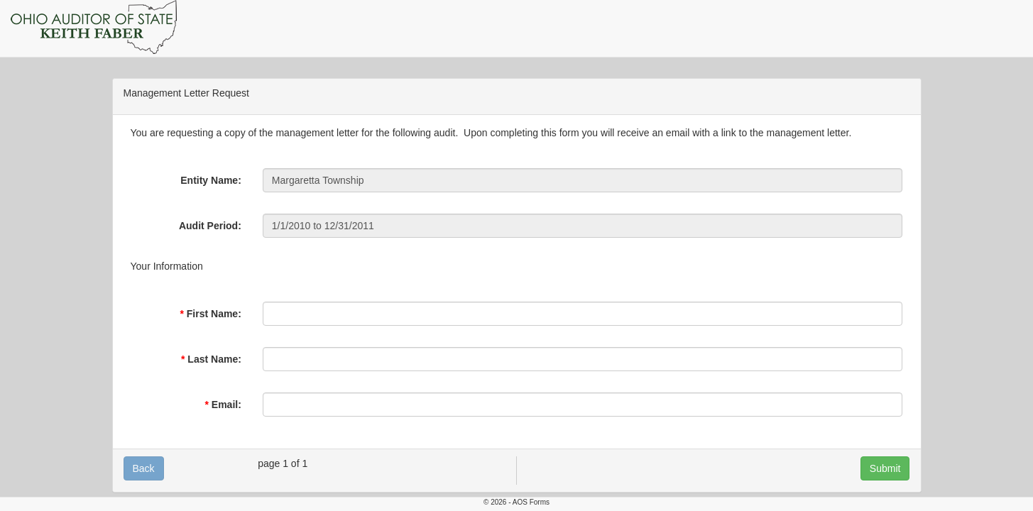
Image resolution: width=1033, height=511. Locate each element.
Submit (885, 468)
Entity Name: (210, 180)
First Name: (214, 313)
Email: (226, 404)
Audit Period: (210, 225)
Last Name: (214, 359)
